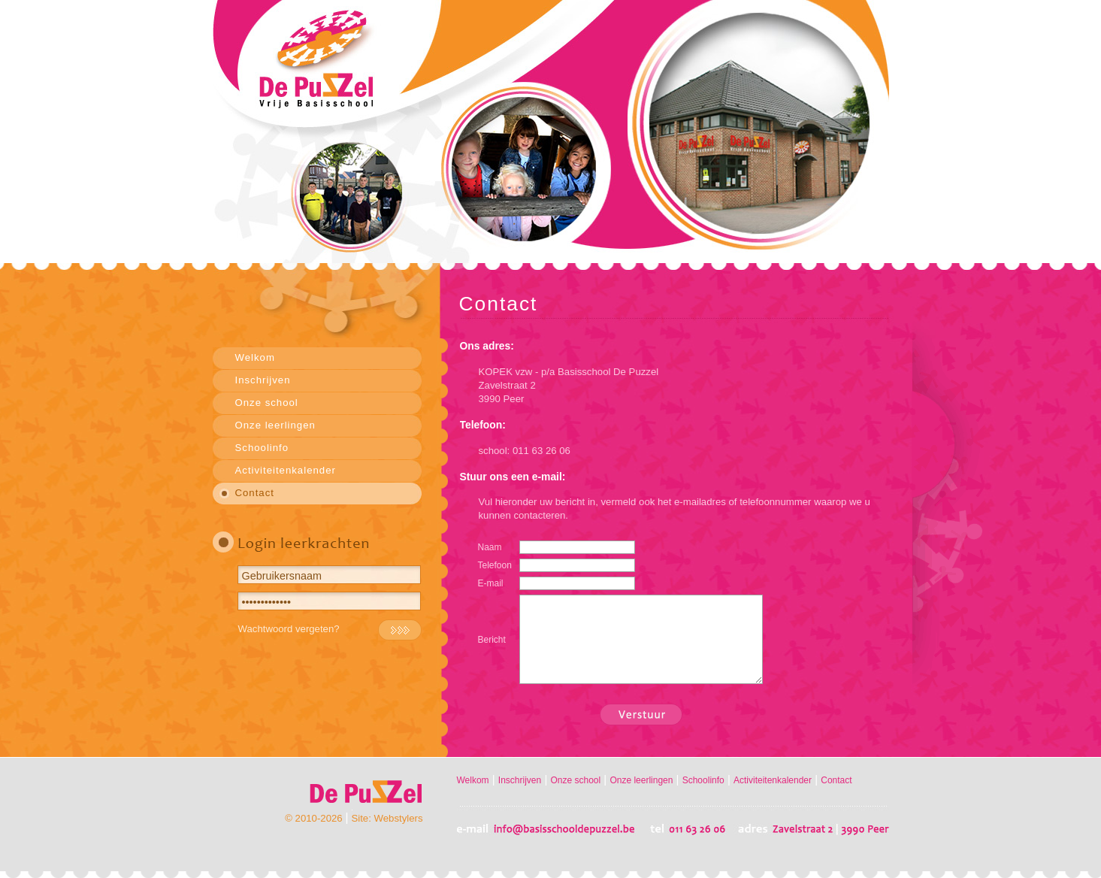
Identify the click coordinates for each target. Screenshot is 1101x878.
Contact (254, 492)
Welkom (255, 357)
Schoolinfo (262, 447)
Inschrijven (263, 380)
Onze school (266, 402)
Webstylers (398, 818)
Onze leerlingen (275, 425)
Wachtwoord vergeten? (289, 628)
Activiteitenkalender (285, 470)
